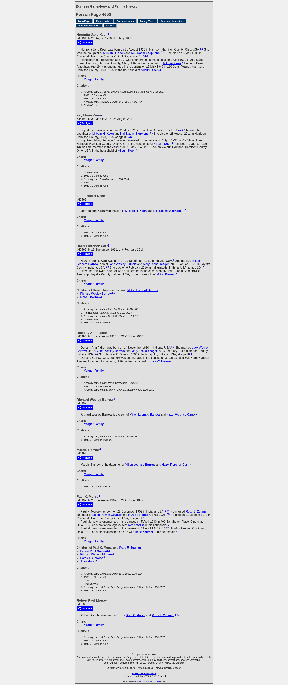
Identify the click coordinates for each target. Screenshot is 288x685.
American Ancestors (172, 21)
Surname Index (125, 21)
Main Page (84, 21)
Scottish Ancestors (89, 25)
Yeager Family (94, 79)
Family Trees (147, 21)
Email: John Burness (144, 673)
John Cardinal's (143, 681)
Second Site (155, 681)
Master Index (103, 21)
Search (110, 25)
